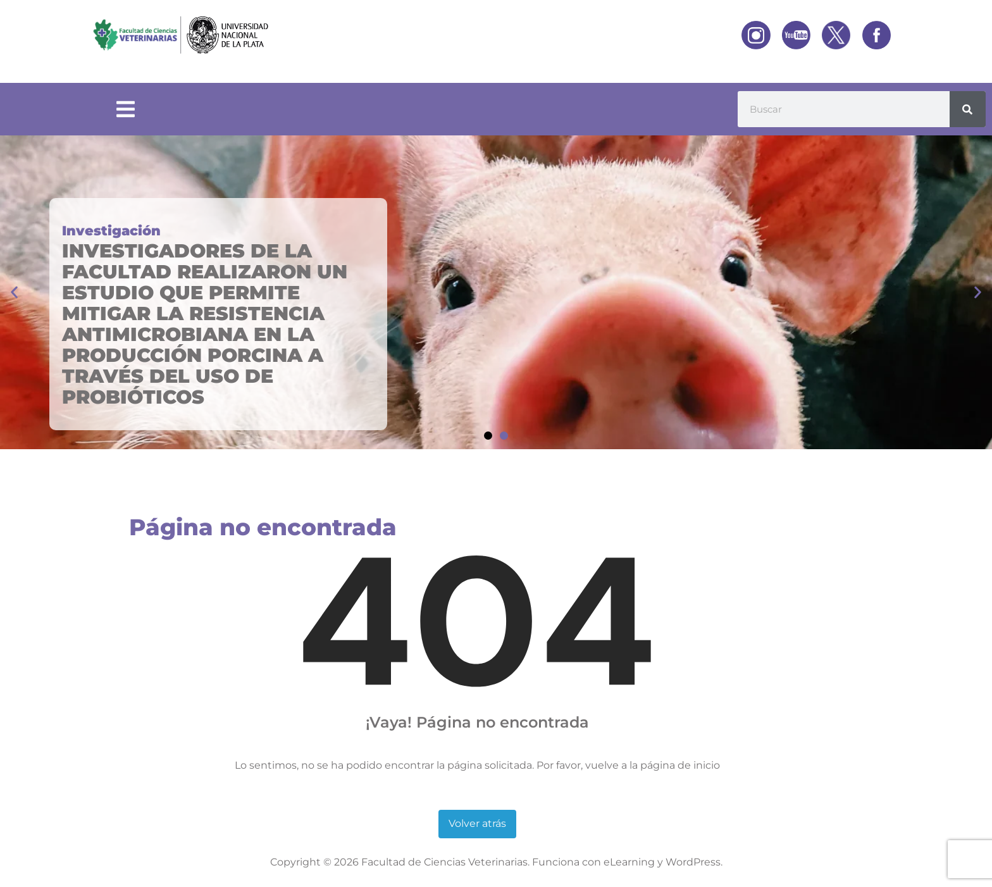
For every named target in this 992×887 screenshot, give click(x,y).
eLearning (629, 862)
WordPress (693, 862)
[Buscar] (968, 109)
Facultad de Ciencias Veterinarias (444, 862)
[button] (14, 293)
